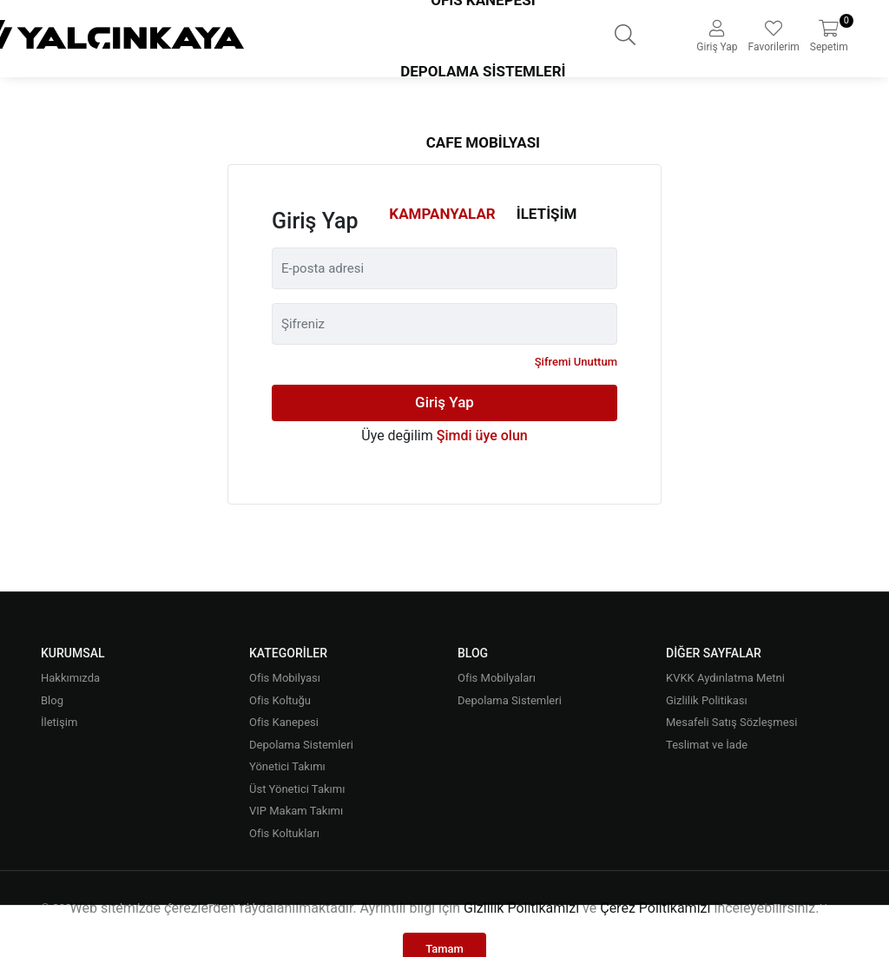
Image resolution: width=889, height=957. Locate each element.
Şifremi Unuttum (576, 361)
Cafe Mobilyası (483, 142)
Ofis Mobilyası (284, 677)
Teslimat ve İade (706, 744)
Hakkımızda (70, 677)
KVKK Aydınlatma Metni (725, 677)
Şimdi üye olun (482, 435)
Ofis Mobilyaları (497, 677)
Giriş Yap (444, 402)
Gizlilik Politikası (706, 700)
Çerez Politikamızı (655, 908)
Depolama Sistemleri (482, 71)
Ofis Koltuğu (280, 700)
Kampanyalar (442, 213)
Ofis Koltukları (284, 833)
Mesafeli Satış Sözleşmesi (731, 722)
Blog (52, 700)
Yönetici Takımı (287, 766)
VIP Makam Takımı (296, 810)
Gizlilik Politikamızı (521, 908)
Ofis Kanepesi (284, 722)
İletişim (547, 213)
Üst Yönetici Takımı (297, 788)
